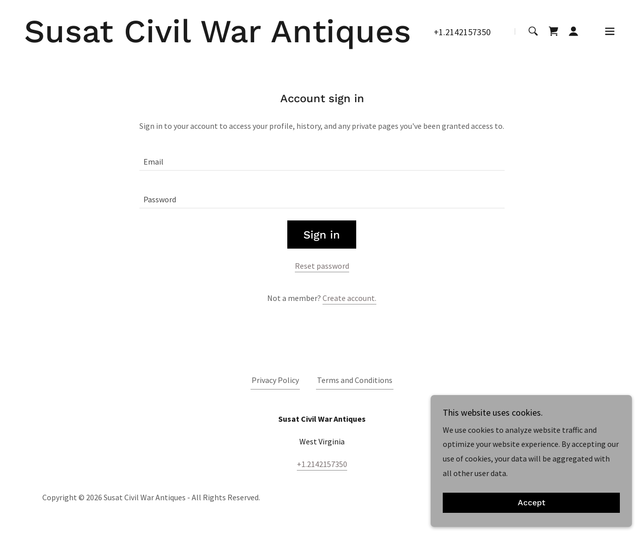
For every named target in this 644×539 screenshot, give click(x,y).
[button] (574, 31)
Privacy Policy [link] (275, 380)
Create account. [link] (349, 298)
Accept (531, 503)
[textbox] (321, 158)
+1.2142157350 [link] (462, 32)
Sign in (321, 234)
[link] (217, 39)
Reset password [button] (322, 266)
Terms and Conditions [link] (354, 380)
